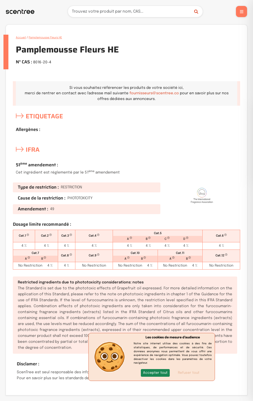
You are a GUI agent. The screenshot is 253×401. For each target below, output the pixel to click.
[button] (155, 373)
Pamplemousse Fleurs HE (45, 37)
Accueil (21, 37)
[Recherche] (135, 11)
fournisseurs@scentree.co (154, 93)
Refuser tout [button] (188, 373)
